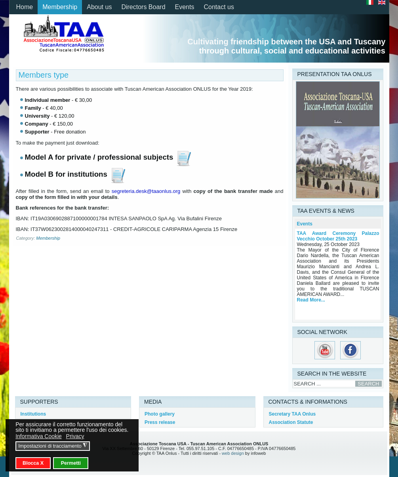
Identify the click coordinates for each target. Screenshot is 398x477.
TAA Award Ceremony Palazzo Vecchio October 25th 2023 (338, 236)
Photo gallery (160, 414)
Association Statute (291, 422)
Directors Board (143, 7)
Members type (44, 75)
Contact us (219, 7)
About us (99, 7)
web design (233, 453)
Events (184, 7)
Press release (160, 422)
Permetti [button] (71, 463)
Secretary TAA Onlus (292, 414)
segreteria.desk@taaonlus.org (146, 191)
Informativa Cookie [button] (38, 436)
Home (24, 7)
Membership (59, 7)
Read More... (311, 300)
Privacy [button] (75, 436)
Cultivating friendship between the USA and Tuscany (286, 41)
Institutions (33, 414)
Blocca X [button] (33, 463)
